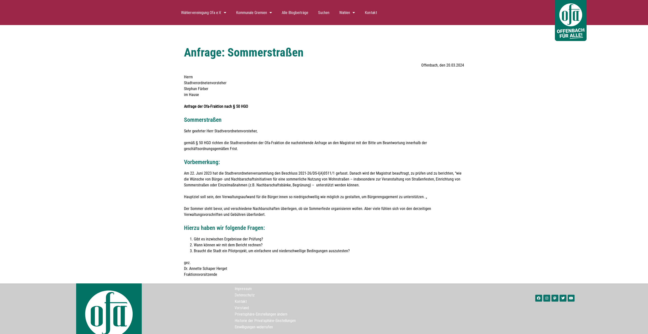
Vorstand (242, 307)
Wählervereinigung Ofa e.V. (203, 12)
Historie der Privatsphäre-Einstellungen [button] (265, 320)
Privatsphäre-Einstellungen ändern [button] (261, 314)
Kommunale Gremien (254, 12)
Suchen (323, 12)
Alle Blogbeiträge (295, 12)
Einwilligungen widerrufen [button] (254, 326)
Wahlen (347, 12)
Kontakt (371, 12)
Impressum (243, 288)
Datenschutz (245, 294)
